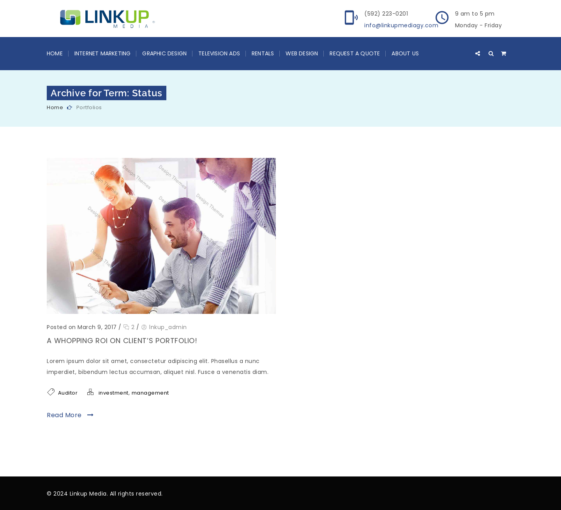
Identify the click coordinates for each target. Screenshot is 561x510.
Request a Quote (355, 53)
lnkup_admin (168, 327)
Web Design (302, 53)
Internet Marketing (102, 53)
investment (114, 393)
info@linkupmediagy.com (401, 25)
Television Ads (219, 53)
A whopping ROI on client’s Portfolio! (122, 340)
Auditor (68, 393)
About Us (405, 53)
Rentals (263, 53)
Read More (70, 415)
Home (55, 53)
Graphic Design (164, 53)
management (150, 393)
